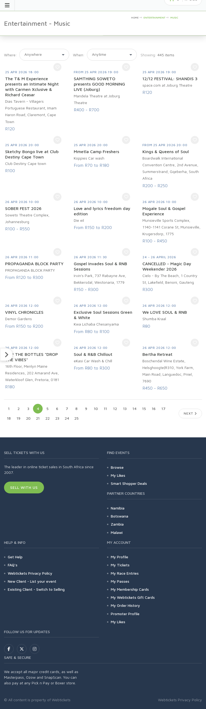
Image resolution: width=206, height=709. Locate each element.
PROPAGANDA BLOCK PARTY (34, 263)
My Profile (119, 557)
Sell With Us (24, 487)
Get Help (15, 557)
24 (67, 418)
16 (154, 408)
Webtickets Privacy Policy (30, 573)
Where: (10, 55)
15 (144, 408)
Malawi (117, 532)
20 (28, 418)
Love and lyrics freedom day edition (102, 211)
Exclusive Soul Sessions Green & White (103, 315)
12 (115, 408)
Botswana (119, 516)
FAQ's (12, 565)
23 (57, 418)
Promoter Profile (125, 613)
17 (163, 408)
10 (96, 408)
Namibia (117, 508)
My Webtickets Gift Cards (133, 597)
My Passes (120, 581)
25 (76, 418)
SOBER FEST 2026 (23, 208)
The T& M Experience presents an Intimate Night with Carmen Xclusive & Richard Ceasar (32, 86)
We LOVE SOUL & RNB (164, 312)
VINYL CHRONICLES (24, 312)
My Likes (118, 475)
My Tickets (120, 565)
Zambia (117, 524)
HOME (135, 17)
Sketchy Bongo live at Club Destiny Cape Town (31, 154)
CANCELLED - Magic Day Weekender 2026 (166, 266)
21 (38, 418)
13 (125, 408)
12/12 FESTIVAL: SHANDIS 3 (169, 78)
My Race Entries (125, 573)
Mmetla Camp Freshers (96, 151)
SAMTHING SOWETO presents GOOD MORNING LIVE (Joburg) (99, 84)
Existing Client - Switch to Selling (36, 589)
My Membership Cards (130, 589)
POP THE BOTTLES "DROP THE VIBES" (31, 357)
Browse (117, 467)
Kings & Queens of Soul (165, 151)
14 (135, 408)
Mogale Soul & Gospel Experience (163, 211)
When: (78, 55)
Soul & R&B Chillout (93, 354)
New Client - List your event (32, 581)
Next (190, 413)
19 (18, 418)
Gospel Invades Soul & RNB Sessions (100, 266)
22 (47, 418)
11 (105, 408)
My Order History (125, 605)
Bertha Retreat (157, 354)
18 (9, 418)
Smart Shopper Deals (129, 483)
